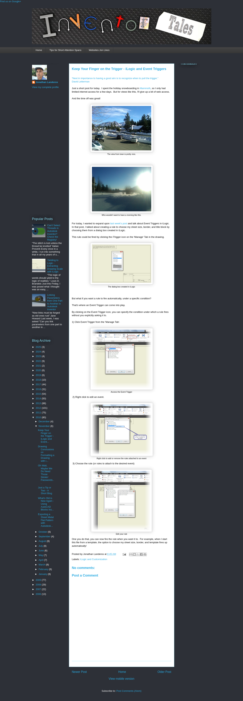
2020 (39, 370)
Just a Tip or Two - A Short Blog (45, 490)
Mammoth (145, 88)
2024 (39, 351)
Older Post (164, 671)
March (42, 564)
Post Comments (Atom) (128, 691)
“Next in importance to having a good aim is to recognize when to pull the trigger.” (115, 78)
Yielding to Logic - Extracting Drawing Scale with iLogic (55, 266)
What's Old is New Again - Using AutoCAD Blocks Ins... (46, 504)
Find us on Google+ (10, 1)
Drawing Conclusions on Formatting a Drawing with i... (46, 453)
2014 (39, 398)
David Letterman (81, 81)
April (41, 560)
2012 (39, 408)
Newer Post (79, 671)
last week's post (118, 223)
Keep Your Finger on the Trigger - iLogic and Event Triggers (119, 69)
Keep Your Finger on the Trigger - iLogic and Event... (46, 436)
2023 (39, 356)
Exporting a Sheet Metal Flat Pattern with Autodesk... (46, 520)
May (41, 555)
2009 (39, 580)
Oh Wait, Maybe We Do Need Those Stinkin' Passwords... (46, 474)
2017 (39, 384)
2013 (39, 403)
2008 (39, 584)
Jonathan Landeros (47, 82)
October (43, 531)
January (43, 574)
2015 (39, 393)
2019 (39, 375)
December (44, 421)
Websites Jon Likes (99, 50)
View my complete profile (45, 87)
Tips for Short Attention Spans (65, 50)
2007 (39, 589)
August (43, 541)
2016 (39, 389)
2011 (39, 412)
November (44, 426)
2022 (39, 361)
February (44, 569)
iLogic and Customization (93, 559)
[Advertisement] (47, 152)
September (45, 536)
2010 (39, 417)
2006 (39, 594)
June (41, 550)
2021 (39, 365)
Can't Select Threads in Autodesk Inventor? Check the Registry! (53, 232)
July (41, 546)
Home (39, 50)
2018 (39, 379)
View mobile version (121, 678)
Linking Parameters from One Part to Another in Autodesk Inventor (54, 302)
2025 (39, 347)
